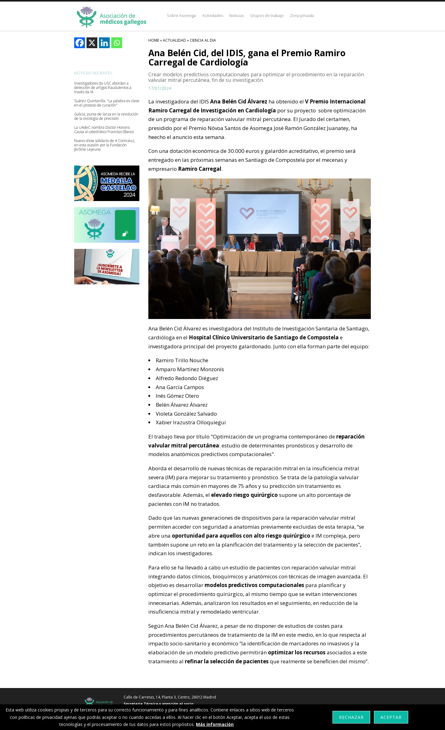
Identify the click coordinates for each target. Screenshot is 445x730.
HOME (153, 40)
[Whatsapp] (116, 42)
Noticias (236, 15)
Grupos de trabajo (267, 15)
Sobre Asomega (181, 15)
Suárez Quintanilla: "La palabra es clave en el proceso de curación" (106, 103)
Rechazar (351, 717)
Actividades (212, 15)
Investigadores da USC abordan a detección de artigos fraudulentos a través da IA (102, 87)
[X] (92, 42)
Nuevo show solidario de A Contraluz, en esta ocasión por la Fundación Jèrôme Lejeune (104, 145)
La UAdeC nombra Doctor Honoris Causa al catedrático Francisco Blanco (104, 129)
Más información (215, 724)
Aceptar (391, 717)
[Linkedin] (104, 42)
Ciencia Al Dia (203, 40)
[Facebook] (79, 42)
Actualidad (174, 40)
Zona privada (302, 15)
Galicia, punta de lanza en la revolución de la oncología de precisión (106, 116)
